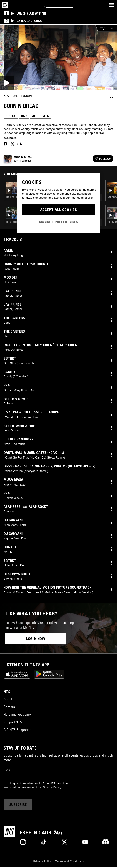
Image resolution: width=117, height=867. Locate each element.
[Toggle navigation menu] (111, 4)
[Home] (5, 5)
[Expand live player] (112, 28)
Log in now (35, 638)
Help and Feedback (17, 714)
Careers (9, 706)
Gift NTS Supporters (18, 729)
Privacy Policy (52, 787)
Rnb (24, 116)
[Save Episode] (111, 95)
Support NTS (13, 722)
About (8, 699)
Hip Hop (11, 116)
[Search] (43, 5)
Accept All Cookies (58, 209)
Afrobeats (40, 116)
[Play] (58, 57)
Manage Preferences (58, 222)
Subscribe (18, 804)
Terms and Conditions (69, 861)
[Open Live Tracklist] (101, 28)
